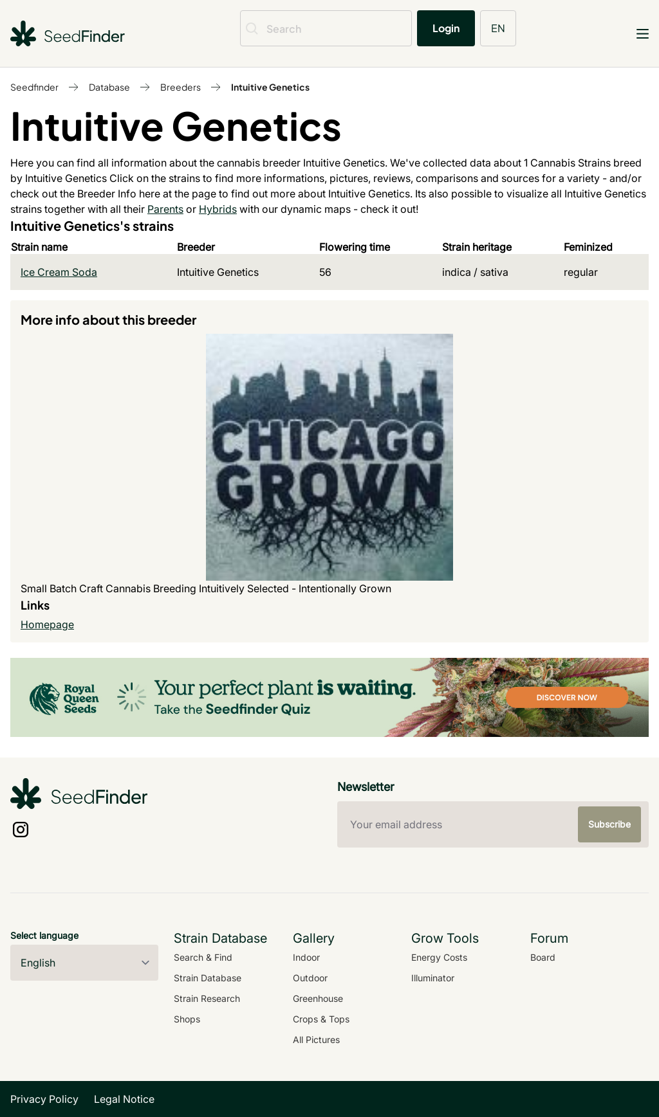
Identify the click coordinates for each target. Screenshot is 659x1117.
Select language (44, 935)
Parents (165, 209)
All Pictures (316, 1039)
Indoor (306, 957)
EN (498, 28)
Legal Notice (124, 1099)
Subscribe (609, 824)
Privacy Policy (44, 1099)
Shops (187, 1018)
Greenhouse (318, 998)
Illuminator (432, 977)
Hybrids (218, 209)
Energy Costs (439, 957)
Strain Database (207, 977)
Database (109, 87)
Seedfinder (34, 87)
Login (445, 28)
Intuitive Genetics (270, 87)
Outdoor (310, 977)
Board (542, 957)
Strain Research (207, 998)
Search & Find (203, 957)
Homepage (47, 624)
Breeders (180, 87)
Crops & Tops (321, 1018)
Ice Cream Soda (59, 272)
